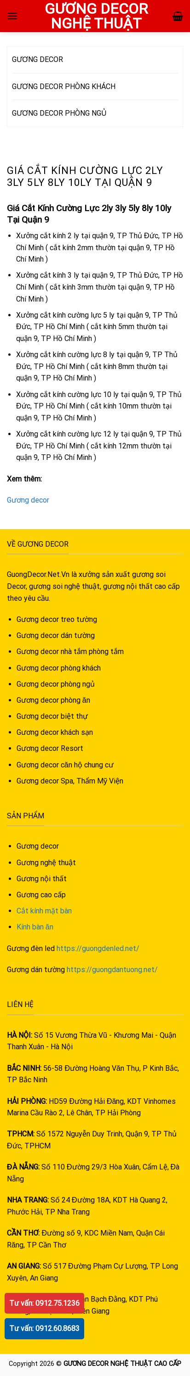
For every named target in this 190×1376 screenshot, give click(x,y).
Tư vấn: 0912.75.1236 (44, 1303)
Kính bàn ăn (35, 927)
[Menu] (12, 16)
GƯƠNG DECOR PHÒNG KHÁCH (63, 86)
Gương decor (28, 500)
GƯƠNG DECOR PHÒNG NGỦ (59, 113)
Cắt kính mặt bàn (44, 910)
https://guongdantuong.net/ (112, 969)
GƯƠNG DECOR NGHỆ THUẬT (96, 16)
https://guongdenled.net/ (98, 948)
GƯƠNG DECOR (37, 59)
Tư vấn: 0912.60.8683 (44, 1328)
